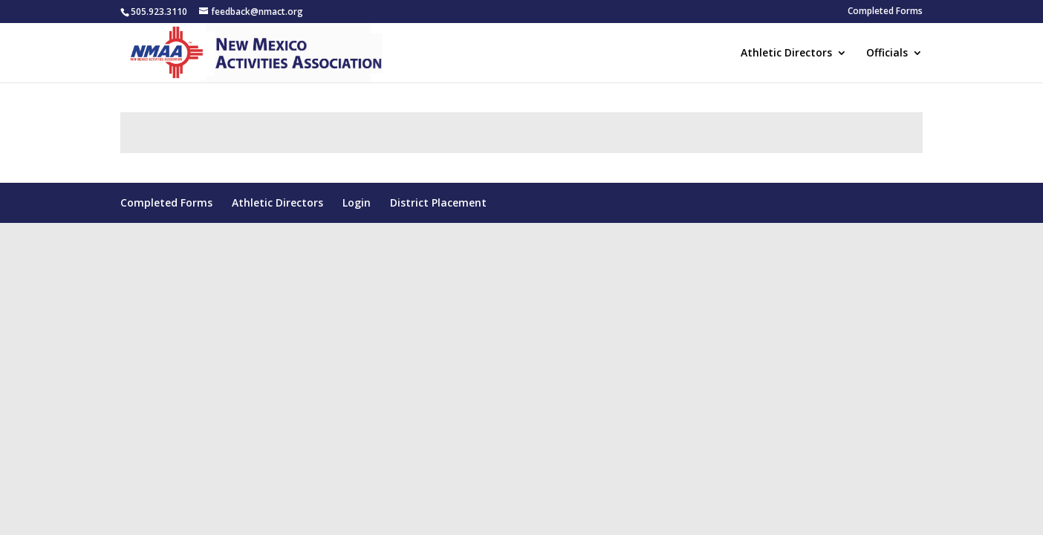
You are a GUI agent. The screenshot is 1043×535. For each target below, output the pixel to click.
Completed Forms (885, 12)
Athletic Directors (786, 53)
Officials (887, 53)
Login (356, 202)
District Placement (438, 202)
